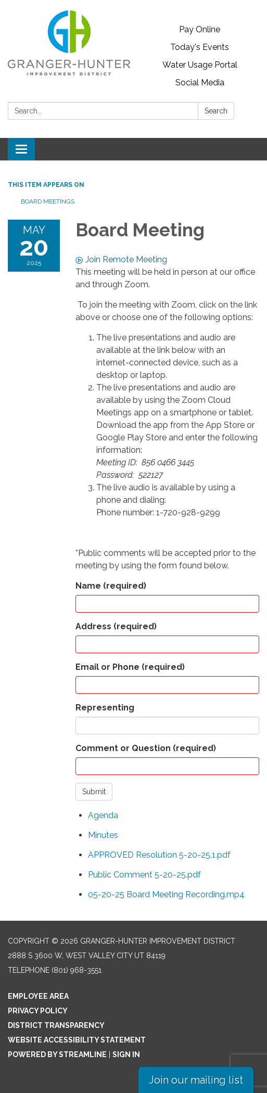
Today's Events (199, 47)
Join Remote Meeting (121, 259)
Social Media (199, 82)
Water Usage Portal (199, 65)
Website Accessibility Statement (77, 1040)
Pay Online (199, 29)
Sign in (126, 1054)
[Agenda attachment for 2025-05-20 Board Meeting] (103, 815)
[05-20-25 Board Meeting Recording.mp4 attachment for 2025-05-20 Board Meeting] (166, 894)
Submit (94, 791)
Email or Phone (130, 667)
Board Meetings (47, 201)
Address (116, 626)
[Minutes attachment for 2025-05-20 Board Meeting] (103, 835)
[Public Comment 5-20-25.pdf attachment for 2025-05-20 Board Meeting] (144, 875)
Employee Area (38, 996)
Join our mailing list (196, 1080)
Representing (104, 708)
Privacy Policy (38, 1011)
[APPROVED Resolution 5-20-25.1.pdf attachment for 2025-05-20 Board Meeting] (159, 855)
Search (216, 111)
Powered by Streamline (57, 1054)
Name (110, 586)
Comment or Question (145, 748)
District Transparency (56, 1025)
